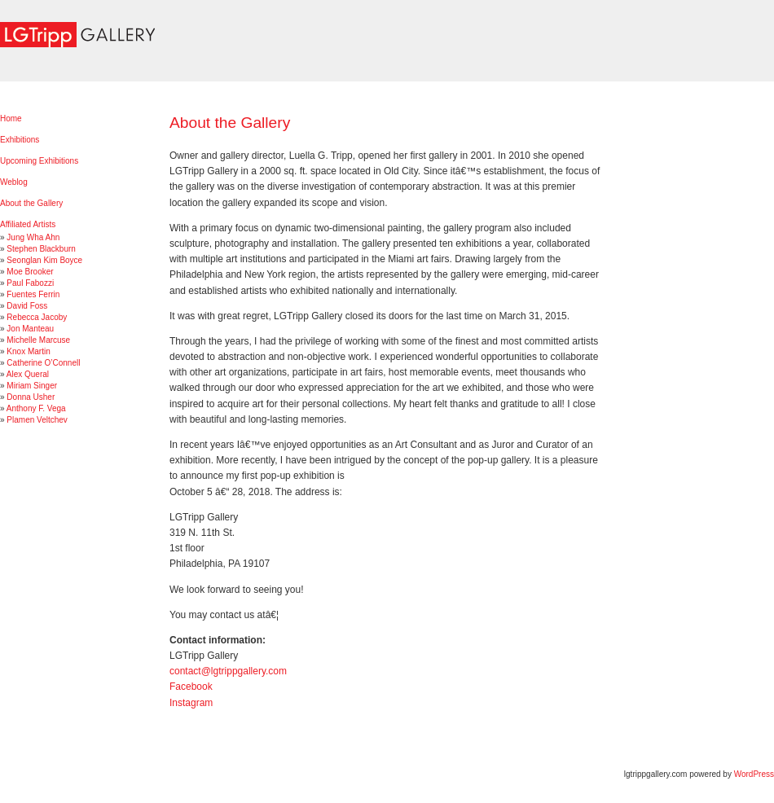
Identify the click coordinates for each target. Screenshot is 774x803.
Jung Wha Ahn (33, 237)
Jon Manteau (30, 328)
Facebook (191, 686)
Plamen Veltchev (37, 419)
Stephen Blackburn (41, 248)
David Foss (27, 305)
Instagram (191, 703)
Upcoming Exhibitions (39, 160)
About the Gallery (31, 203)
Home (11, 118)
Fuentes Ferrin (33, 294)
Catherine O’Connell (43, 362)
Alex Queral (28, 374)
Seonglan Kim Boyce (44, 260)
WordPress (754, 774)
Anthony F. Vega (36, 408)
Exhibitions (19, 139)
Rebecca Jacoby (37, 317)
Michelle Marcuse (38, 340)
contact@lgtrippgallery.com (228, 671)
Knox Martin (28, 351)
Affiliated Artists (27, 224)
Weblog (14, 182)
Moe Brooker (30, 271)
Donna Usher (31, 397)
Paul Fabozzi (30, 283)
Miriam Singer (32, 385)
